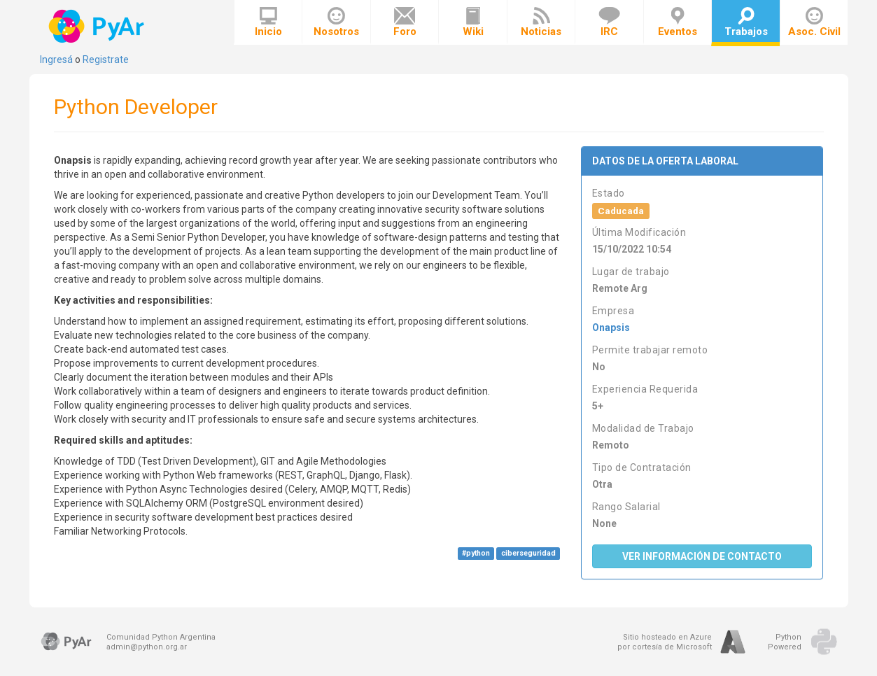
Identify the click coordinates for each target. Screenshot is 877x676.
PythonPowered (784, 642)
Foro (404, 22)
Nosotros (336, 22)
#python (476, 553)
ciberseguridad (528, 553)
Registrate (106, 59)
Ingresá (56, 59)
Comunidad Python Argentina (161, 637)
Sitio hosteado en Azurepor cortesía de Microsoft (664, 642)
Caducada (621, 210)
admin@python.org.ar (146, 647)
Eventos (677, 22)
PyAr (97, 26)
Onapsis (611, 327)
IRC (609, 22)
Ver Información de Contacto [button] (702, 556)
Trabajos (746, 22)
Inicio (268, 22)
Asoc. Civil (814, 22)
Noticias (541, 22)
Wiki (473, 22)
